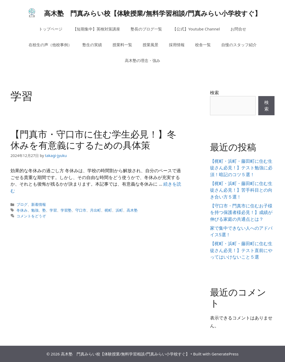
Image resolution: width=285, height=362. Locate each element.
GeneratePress (225, 353)
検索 (214, 93)
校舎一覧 (203, 44)
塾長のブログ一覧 (146, 29)
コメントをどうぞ (31, 215)
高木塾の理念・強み (142, 60)
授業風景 (150, 44)
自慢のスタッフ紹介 (239, 44)
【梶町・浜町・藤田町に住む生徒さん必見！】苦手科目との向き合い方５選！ (241, 190)
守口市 (80, 210)
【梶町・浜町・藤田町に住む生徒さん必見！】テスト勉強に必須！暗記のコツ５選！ (241, 167)
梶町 (108, 210)
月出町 (95, 210)
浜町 (119, 210)
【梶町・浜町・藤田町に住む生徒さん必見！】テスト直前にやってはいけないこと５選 (241, 250)
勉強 (35, 210)
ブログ (22, 204)
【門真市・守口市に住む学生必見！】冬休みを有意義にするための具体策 (93, 139)
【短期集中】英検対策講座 (96, 29)
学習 (53, 210)
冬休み (22, 210)
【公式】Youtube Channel (196, 29)
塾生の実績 (92, 44)
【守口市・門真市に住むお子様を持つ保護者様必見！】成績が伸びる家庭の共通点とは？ (241, 212)
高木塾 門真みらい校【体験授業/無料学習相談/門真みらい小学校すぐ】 (152, 13)
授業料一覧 (122, 44)
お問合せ (238, 29)
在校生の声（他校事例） (50, 44)
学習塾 (66, 210)
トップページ (50, 29)
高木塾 (132, 210)
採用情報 (177, 44)
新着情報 (38, 204)
